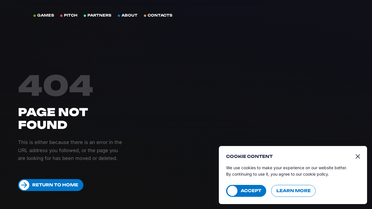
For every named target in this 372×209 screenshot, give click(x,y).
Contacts (160, 15)
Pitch (70, 15)
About (129, 15)
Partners (99, 15)
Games (45, 15)
